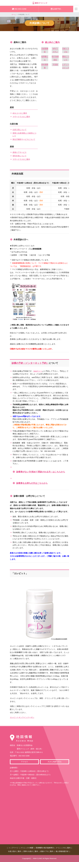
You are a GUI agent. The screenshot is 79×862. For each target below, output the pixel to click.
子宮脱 (55, 65)
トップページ (13, 848)
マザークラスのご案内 (21, 117)
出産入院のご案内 (14, 851)
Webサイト (37, 371)
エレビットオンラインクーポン (22, 717)
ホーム (14, 14)
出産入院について (19, 130)
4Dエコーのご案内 (20, 113)
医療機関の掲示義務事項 (45, 848)
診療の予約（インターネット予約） (30, 363)
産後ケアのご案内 (46, 851)
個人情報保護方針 (62, 851)
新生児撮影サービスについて (24, 139)
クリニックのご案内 (63, 848)
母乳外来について (19, 156)
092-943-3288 (19, 9)
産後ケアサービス (19, 152)
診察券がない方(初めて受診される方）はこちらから (40, 472)
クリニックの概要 (26, 848)
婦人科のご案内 (52, 42)
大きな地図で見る (55, 762)
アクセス (24, 762)
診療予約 (56, 9)
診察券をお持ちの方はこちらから (32, 483)
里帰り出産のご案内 (30, 851)
